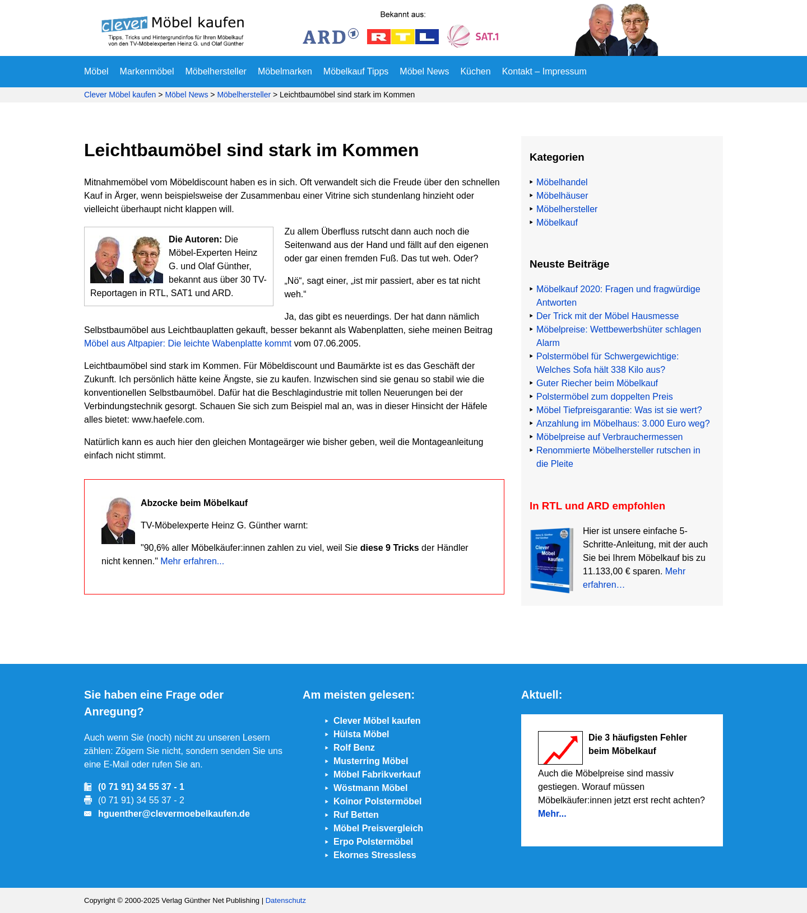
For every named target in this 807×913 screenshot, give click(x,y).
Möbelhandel (562, 182)
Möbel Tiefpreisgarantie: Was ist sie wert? (619, 410)
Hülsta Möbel (361, 734)
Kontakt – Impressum (544, 71)
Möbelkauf (557, 222)
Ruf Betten (356, 815)
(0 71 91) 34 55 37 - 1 (141, 787)
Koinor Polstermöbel (377, 801)
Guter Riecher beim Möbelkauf (597, 383)
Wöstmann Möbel (370, 788)
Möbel (96, 71)
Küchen (475, 71)
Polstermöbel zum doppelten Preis (604, 396)
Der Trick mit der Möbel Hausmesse (607, 316)
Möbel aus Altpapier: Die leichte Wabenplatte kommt (187, 343)
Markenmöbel (147, 71)
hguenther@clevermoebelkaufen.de (174, 813)
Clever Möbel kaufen (120, 94)
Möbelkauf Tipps (356, 71)
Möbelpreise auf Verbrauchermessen (609, 437)
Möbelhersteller (216, 71)
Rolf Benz (354, 747)
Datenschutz (286, 900)
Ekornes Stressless (374, 855)
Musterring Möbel (370, 761)
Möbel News (424, 71)
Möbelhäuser (562, 195)
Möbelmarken (285, 71)
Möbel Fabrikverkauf (377, 774)
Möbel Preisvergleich (378, 828)
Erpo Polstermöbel (373, 841)
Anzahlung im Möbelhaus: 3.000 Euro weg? (623, 423)
